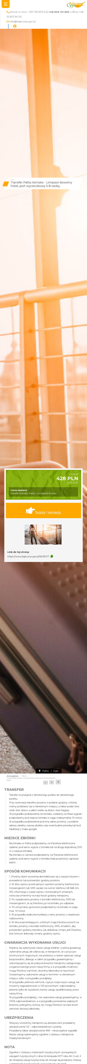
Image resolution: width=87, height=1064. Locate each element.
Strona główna (12, 776)
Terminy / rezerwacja (43, 510)
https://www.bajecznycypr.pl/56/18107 (28, 556)
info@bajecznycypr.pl (23, 21)
